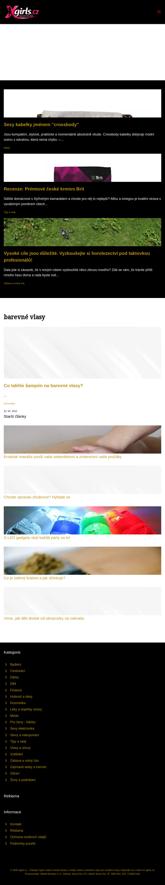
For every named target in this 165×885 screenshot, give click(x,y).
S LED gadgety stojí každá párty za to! (37, 537)
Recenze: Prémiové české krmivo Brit (44, 188)
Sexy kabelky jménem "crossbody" (41, 124)
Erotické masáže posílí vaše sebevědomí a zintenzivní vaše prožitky (63, 457)
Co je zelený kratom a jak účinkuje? (34, 578)
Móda (7, 147)
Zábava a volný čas (14, 283)
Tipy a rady (10, 212)
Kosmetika (9, 403)
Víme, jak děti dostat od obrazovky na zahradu (44, 618)
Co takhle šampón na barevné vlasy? (43, 385)
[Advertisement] (82, 52)
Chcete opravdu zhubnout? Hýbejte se (37, 497)
